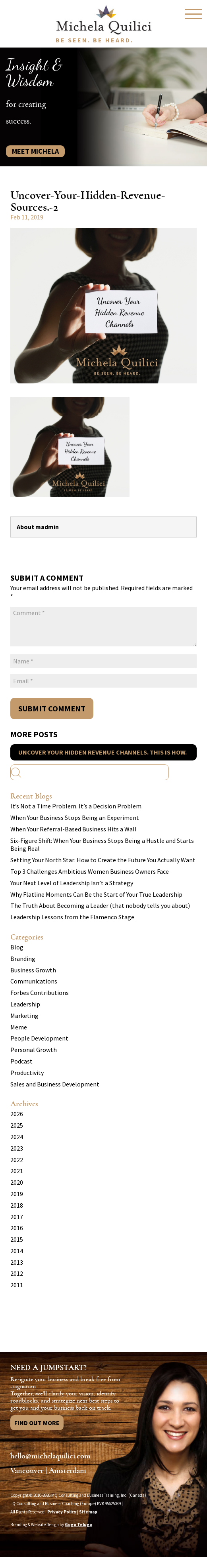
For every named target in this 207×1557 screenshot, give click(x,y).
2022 (16, 1160)
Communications (33, 981)
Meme (18, 1027)
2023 (16, 1148)
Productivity (27, 1073)
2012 (16, 1273)
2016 (16, 1228)
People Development (39, 1038)
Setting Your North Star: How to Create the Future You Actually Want (102, 860)
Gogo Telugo (78, 1524)
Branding (22, 958)
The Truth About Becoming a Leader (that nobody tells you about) (100, 905)
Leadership (25, 1004)
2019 (16, 1194)
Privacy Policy (61, 1512)
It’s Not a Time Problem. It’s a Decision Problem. (76, 806)
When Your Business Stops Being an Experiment (74, 817)
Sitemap (88, 1512)
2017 (16, 1217)
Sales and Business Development (54, 1084)
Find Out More (37, 1423)
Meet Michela (35, 151)
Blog (16, 947)
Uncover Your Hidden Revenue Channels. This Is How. (102, 752)
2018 (16, 1205)
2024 (16, 1137)
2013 (16, 1262)
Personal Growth (33, 1050)
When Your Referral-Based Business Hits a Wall (73, 829)
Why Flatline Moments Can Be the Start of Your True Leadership (96, 894)
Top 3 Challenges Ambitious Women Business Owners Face (89, 871)
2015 (16, 1239)
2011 (16, 1285)
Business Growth (33, 970)
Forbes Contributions (39, 993)
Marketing (24, 1016)
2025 (16, 1125)
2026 (16, 1114)
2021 (16, 1171)
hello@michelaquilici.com (50, 1456)
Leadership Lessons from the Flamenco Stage (72, 917)
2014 (16, 1251)
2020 (16, 1182)
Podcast (21, 1061)
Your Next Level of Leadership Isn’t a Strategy (71, 883)
